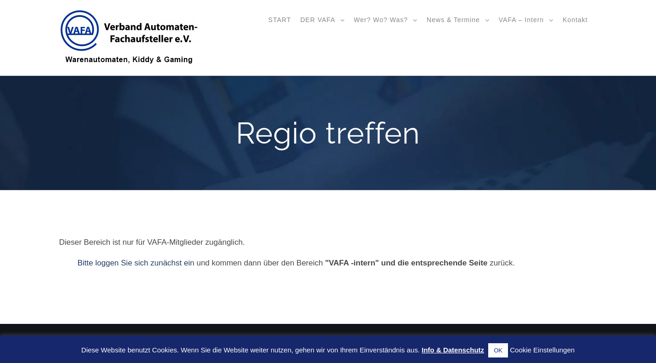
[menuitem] (279, 19)
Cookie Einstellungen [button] (542, 350)
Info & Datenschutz (453, 350)
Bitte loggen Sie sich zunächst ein (136, 263)
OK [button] (498, 350)
